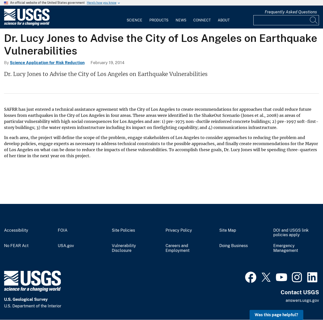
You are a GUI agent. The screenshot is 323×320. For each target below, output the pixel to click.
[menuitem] (134, 17)
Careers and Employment (178, 248)
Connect (202, 20)
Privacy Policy (179, 230)
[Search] (314, 20)
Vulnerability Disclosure (124, 248)
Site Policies (123, 230)
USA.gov (66, 246)
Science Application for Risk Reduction (47, 62)
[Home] (26, 24)
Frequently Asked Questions (291, 12)
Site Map (227, 230)
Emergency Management (285, 248)
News (181, 20)
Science (134, 20)
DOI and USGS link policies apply (291, 232)
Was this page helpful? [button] (276, 314)
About (224, 20)
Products (158, 20)
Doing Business (233, 246)
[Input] (286, 20)
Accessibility (16, 230)
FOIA (62, 230)
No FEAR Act (16, 246)
